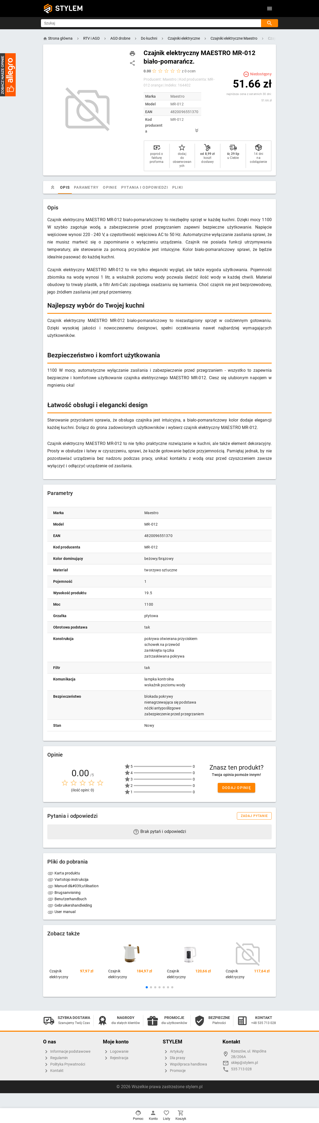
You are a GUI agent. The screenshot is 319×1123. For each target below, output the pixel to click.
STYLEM (69, 8)
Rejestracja (115, 1058)
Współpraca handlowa (185, 1064)
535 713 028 (241, 1069)
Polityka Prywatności (64, 1064)
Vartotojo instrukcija (68, 879)
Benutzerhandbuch (67, 899)
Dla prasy (174, 1058)
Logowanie (115, 1051)
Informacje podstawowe (66, 1051)
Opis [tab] (65, 187)
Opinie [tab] (110, 187)
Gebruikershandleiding (69, 905)
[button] (147, 987)
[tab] (52, 187)
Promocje (174, 1071)
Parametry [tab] (86, 187)
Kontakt (53, 1071)
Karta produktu (63, 873)
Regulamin (55, 1058)
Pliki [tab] (177, 187)
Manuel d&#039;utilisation (73, 886)
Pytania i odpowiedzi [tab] (144, 187)
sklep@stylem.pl (244, 1062)
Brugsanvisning (64, 892)
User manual (61, 912)
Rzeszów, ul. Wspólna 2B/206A (248, 1054)
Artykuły (173, 1051)
